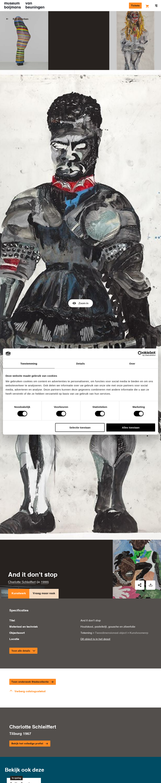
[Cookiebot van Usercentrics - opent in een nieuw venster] (140, 353)
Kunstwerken (20, 19)
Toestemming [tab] (28, 363)
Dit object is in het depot (95, 566)
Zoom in (81, 266)
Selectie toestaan (80, 427)
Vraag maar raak (44, 521)
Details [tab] (80, 363)
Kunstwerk (19, 521)
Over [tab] (132, 363)
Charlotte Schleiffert (22, 509)
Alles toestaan (131, 427)
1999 (44, 509)
